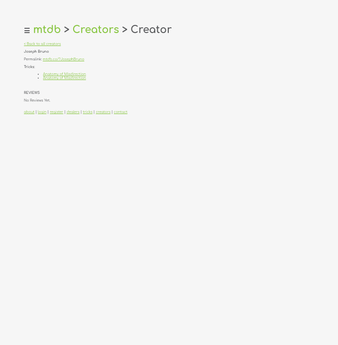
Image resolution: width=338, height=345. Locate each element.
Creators (95, 29)
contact (120, 112)
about (29, 112)
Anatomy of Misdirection (64, 74)
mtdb (47, 29)
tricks (87, 112)
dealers (72, 112)
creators (103, 112)
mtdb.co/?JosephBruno (64, 59)
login (42, 112)
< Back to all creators (42, 44)
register (56, 112)
